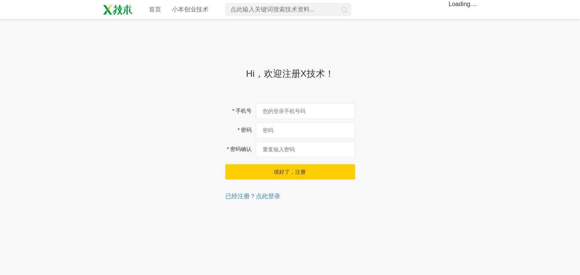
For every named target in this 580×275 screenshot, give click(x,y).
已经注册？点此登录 (252, 196)
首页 (155, 9)
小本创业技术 (190, 9)
